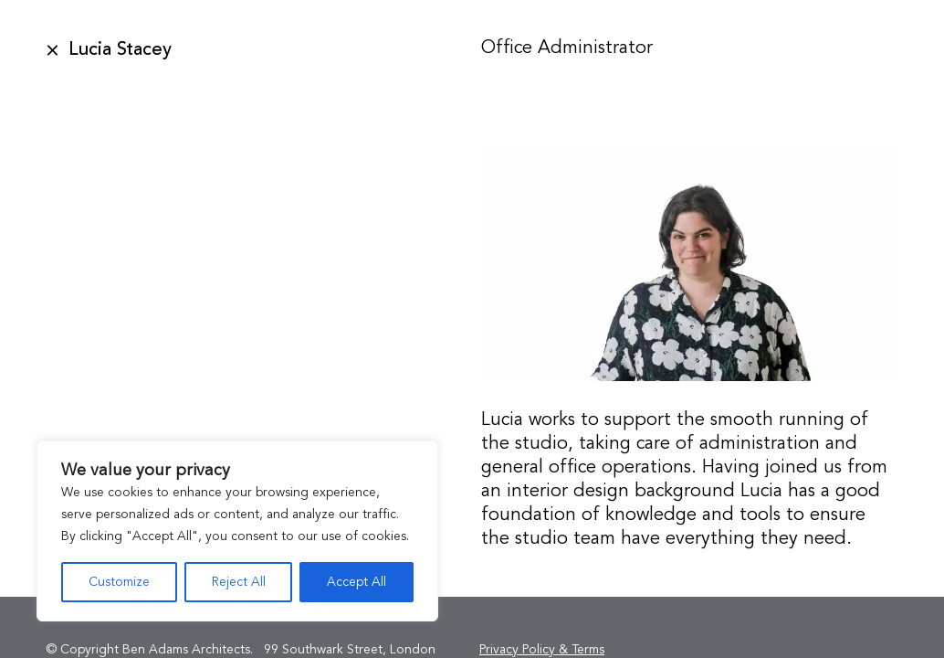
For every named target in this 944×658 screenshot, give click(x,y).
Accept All (356, 582)
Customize (119, 582)
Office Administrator (567, 48)
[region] (237, 530)
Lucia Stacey (120, 50)
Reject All (239, 582)
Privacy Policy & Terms (541, 649)
